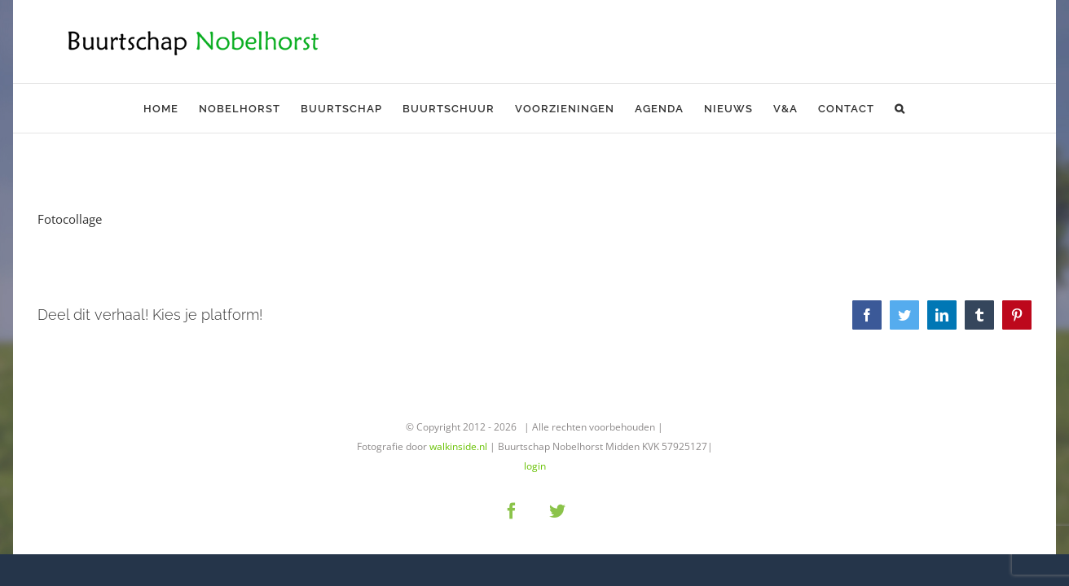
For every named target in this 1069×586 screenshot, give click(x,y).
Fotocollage (69, 219)
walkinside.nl (458, 446)
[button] (891, 108)
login (535, 466)
